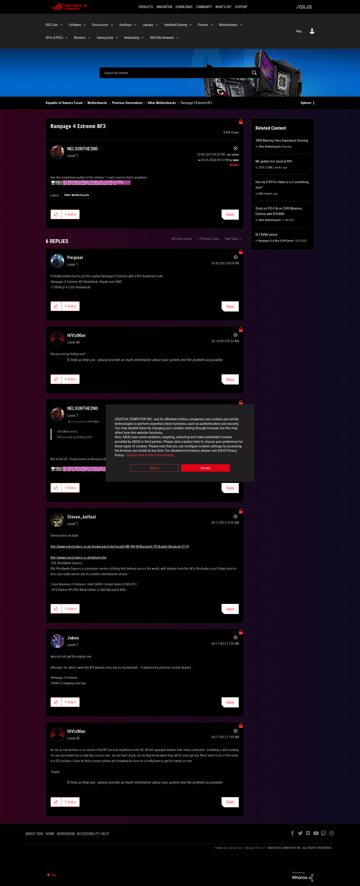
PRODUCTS (146, 7)
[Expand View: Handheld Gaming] (190, 25)
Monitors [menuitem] (80, 37)
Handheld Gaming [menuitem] (175, 25)
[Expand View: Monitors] (89, 37)
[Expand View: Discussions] (112, 25)
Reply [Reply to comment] (230, 306)
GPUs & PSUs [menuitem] (54, 37)
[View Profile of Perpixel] (75, 257)
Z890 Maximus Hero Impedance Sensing (282, 140)
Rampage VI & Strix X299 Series (276, 240)
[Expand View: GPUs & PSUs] (66, 37)
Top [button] (53, 875)
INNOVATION (164, 7)
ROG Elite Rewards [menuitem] (162, 37)
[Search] (180, 72)
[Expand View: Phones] (211, 25)
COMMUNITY (204, 7)
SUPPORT (241, 7)
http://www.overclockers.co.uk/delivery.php (79, 557)
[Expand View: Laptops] (157, 25)
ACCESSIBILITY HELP (93, 834)
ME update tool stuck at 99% (274, 161)
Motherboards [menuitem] (228, 25)
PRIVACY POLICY (255, 848)
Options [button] (306, 103)
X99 (260, 193)
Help (299, 31)
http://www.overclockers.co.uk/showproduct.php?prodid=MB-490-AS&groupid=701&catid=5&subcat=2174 (119, 546)
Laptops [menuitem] (148, 25)
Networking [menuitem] (131, 37)
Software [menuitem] (75, 25)
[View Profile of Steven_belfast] (81, 517)
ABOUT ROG (34, 834)
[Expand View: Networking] (142, 37)
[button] (56, 214)
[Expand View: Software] (84, 25)
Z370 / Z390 (265, 167)
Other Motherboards (162, 103)
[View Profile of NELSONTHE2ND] (82, 148)
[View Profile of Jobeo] (73, 638)
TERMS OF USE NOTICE (228, 848)
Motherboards (97, 103)
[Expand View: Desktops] (135, 25)
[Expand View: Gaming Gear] (117, 37)
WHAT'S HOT (223, 7)
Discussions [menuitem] (100, 25)
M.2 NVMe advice (267, 234)
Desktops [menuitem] (125, 25)
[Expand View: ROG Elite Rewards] (177, 37)
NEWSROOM (66, 834)
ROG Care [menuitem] (52, 25)
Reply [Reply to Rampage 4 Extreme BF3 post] (230, 214)
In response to (85, 421)
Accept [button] (205, 468)
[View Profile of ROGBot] (234, 165)
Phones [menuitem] (203, 25)
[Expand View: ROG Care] (61, 25)
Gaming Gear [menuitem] (105, 37)
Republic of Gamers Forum (64, 103)
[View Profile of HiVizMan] (76, 335)
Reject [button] (154, 468)
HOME (49, 834)
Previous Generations (127, 103)
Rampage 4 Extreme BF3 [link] (196, 103)
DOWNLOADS (184, 7)
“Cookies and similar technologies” (150, 455)
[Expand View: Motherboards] (241, 25)
